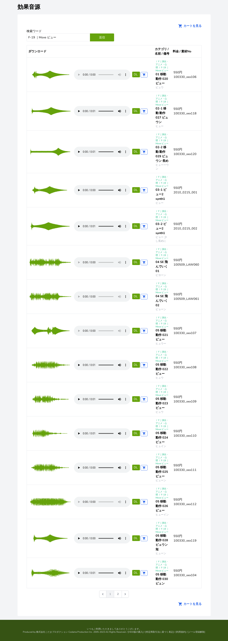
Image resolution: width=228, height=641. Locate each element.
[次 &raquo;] (125, 594)
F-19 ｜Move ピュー (162, 69)
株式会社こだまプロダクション (52, 631)
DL (136, 74)
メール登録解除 (196, 631)
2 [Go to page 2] (118, 594)
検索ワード (34, 31)
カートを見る (189, 26)
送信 (102, 37)
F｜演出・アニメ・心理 (162, 64)
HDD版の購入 (136, 631)
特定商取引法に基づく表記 (159, 631)
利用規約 (180, 631)
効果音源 (29, 7)
